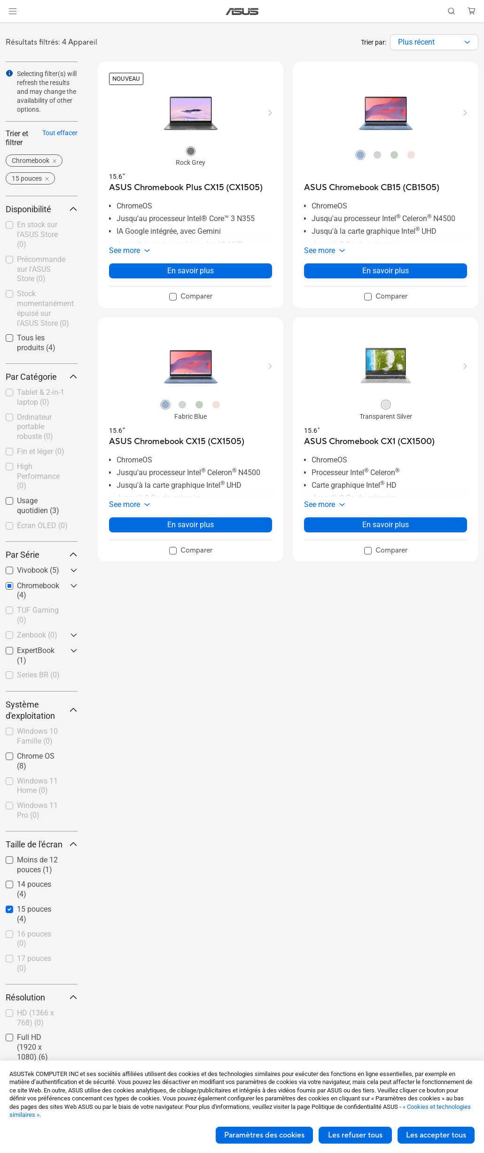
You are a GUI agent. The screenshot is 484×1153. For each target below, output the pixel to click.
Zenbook (37, 634)
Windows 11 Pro (37, 810)
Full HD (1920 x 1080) (32, 1047)
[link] (242, 11)
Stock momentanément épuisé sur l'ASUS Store (45, 308)
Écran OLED (42, 525)
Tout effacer (60, 133)
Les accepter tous (436, 1135)
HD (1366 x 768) (35, 1017)
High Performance (38, 476)
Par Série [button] (42, 555)
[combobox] (434, 42)
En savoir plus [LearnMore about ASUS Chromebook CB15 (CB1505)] (385, 270)
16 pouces (34, 939)
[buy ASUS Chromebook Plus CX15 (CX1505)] (186, 187)
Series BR (38, 674)
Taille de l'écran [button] (42, 844)
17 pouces (34, 963)
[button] (12, 11)
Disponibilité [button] (42, 209)
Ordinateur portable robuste (35, 427)
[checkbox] (42, 397)
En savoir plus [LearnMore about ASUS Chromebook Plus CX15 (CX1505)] (190, 270)
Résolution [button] (42, 997)
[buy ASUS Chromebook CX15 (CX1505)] (176, 441)
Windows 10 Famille (37, 736)
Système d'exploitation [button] (42, 710)
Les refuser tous (355, 1135)
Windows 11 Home (37, 785)
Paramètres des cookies (264, 1135)
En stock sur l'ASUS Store (37, 234)
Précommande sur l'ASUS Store (41, 269)
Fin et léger (40, 451)
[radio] (190, 150)
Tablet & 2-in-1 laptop (40, 397)
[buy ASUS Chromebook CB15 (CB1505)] (371, 187)
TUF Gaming (38, 615)
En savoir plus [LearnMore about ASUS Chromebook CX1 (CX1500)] (385, 524)
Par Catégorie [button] (42, 377)
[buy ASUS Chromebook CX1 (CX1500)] (369, 441)
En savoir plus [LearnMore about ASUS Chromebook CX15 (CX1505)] (190, 524)
